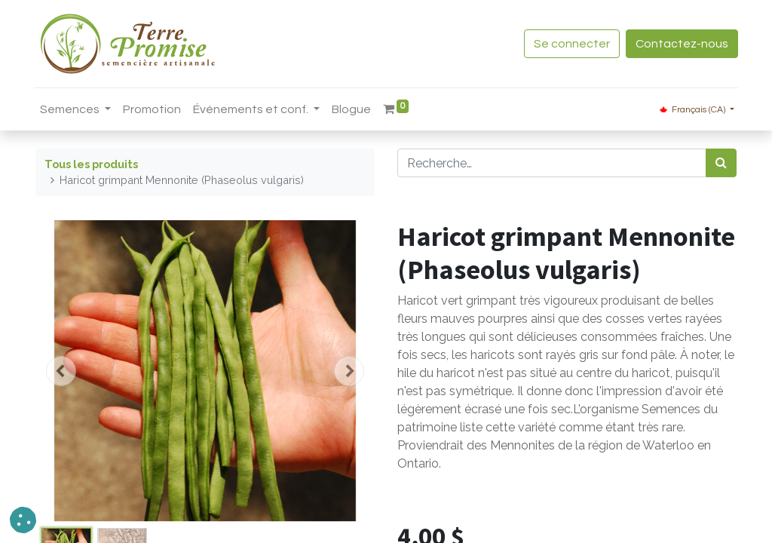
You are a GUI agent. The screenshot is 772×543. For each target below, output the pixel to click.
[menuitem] (153, 109)
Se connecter (570, 44)
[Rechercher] (721, 163)
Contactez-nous (680, 44)
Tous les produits (91, 164)
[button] (61, 371)
